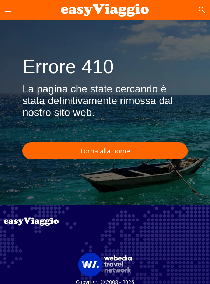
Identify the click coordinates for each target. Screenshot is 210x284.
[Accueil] (105, 9)
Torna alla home (105, 150)
